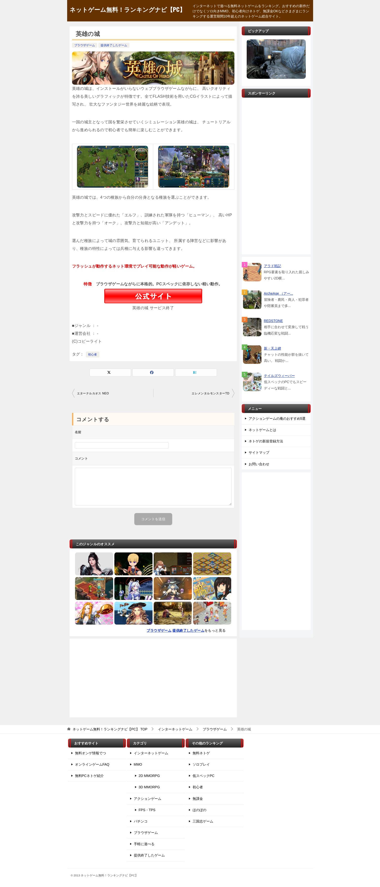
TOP (110, 729)
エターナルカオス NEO (93, 393)
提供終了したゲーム (114, 45)
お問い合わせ (259, 464)
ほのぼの (199, 810)
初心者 (92, 354)
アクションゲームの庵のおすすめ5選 (277, 418)
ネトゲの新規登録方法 (266, 441)
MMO (138, 764)
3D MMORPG (149, 787)
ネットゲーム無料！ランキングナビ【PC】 (127, 9)
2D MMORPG (149, 776)
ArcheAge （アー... (278, 293)
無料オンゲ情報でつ (90, 753)
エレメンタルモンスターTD (210, 393)
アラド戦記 (272, 266)
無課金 (198, 799)
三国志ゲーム (203, 821)
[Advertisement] (153, 678)
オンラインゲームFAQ (92, 764)
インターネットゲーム (151, 753)
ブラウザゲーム (84, 45)
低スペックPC (203, 776)
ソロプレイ (201, 764)
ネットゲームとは (262, 430)
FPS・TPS (147, 810)
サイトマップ (259, 452)
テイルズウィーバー (279, 376)
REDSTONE (273, 321)
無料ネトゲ (201, 753)
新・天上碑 (272, 348)
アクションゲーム (147, 799)
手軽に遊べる (144, 844)
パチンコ (141, 821)
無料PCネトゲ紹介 (89, 776)
